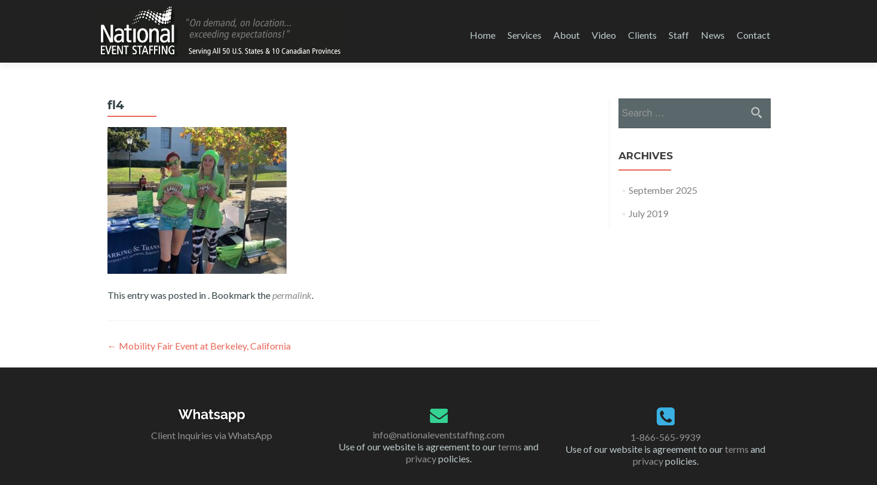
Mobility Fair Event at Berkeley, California (199, 345)
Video (604, 35)
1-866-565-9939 (665, 437)
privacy (421, 458)
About (566, 35)
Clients (642, 35)
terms (510, 446)
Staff (679, 35)
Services (524, 35)
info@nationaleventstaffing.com (438, 434)
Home (483, 35)
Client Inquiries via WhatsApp (211, 435)
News (713, 35)
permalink (292, 295)
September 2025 (663, 190)
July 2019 (648, 213)
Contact (753, 35)
